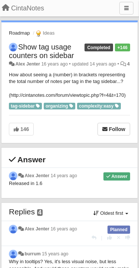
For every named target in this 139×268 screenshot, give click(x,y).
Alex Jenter (27, 64)
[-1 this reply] (127, 237)
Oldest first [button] (110, 213)
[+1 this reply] (109, 237)
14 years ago (63, 175)
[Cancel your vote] (118, 237)
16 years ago (63, 229)
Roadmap (19, 33)
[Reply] (94, 237)
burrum (32, 253)
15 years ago (55, 253)
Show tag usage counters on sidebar (41, 51)
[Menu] (126, 8)
